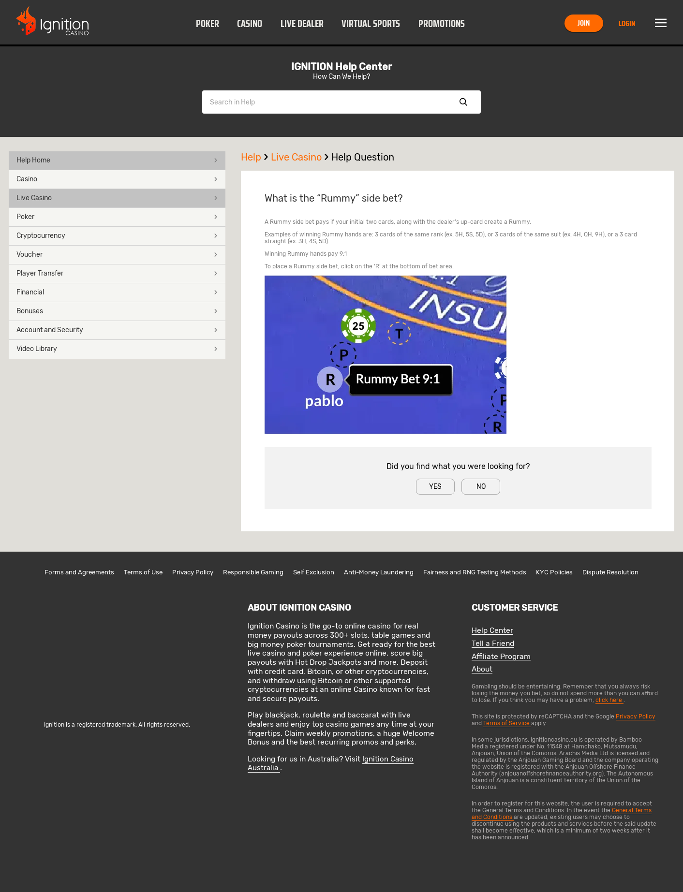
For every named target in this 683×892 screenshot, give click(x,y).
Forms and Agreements (79, 572)
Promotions (441, 23)
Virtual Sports (371, 23)
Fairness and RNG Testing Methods (474, 572)
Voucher (117, 254)
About (482, 669)
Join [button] (584, 23)
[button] (207, 23)
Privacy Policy (192, 572)
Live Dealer (302, 23)
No (481, 487)
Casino (249, 23)
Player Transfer (117, 273)
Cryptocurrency (117, 236)
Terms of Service (507, 723)
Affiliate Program (501, 657)
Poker (207, 23)
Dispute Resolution (610, 572)
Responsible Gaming (253, 572)
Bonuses (117, 311)
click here (609, 700)
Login (627, 23)
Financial (117, 292)
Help (256, 157)
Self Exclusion (313, 572)
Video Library (117, 349)
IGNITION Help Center (341, 67)
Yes (435, 487)
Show (463, 102)
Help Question (362, 157)
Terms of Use (143, 572)
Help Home (117, 160)
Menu (661, 23)
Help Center (492, 631)
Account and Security (117, 330)
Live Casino (117, 198)
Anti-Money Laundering (379, 572)
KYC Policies (554, 572)
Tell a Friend (493, 644)
